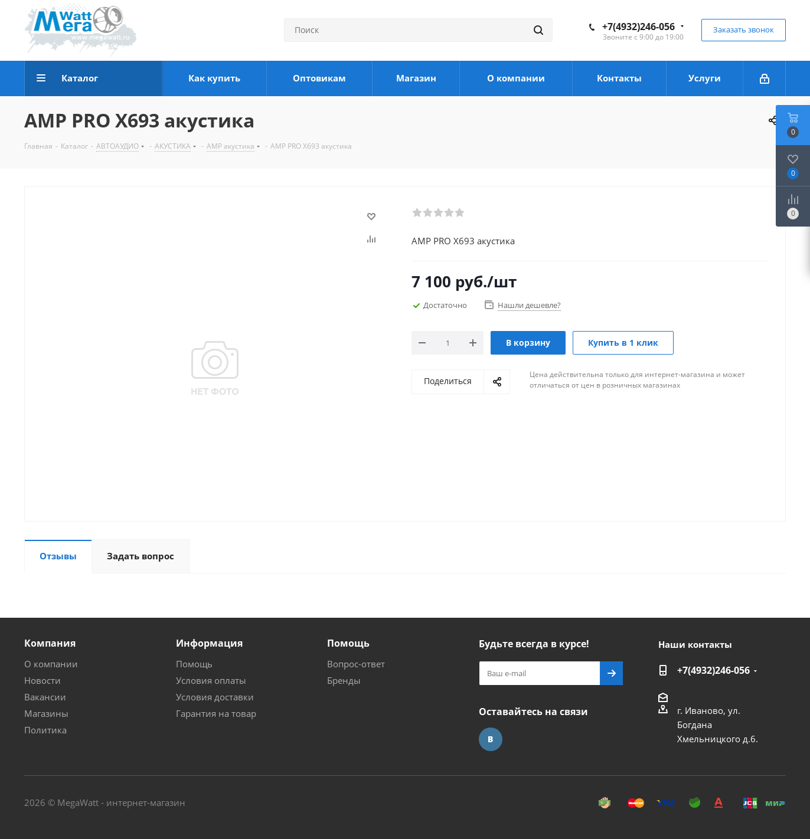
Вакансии (45, 697)
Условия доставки (215, 697)
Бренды (344, 680)
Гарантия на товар (216, 713)
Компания (50, 643)
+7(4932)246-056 (638, 26)
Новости (42, 680)
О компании (51, 664)
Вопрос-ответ (356, 664)
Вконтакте (490, 739)
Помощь (194, 664)
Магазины (46, 713)
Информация (209, 643)
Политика (45, 730)
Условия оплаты (211, 680)
